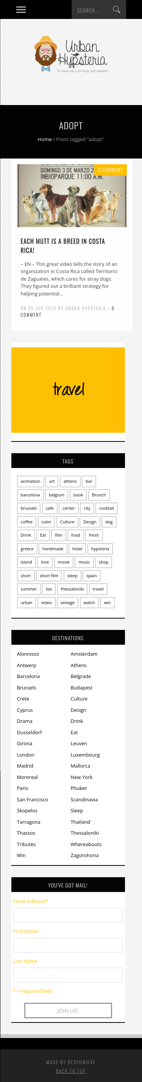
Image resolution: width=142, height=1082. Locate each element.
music (84, 562)
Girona (25, 743)
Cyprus (25, 710)
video (46, 602)
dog (108, 522)
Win (21, 855)
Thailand (81, 821)
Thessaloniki (85, 832)
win (107, 602)
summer (29, 589)
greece (27, 548)
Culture (67, 522)
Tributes (26, 844)
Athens (79, 665)
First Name (25, 931)
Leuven (79, 743)
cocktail (106, 508)
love (45, 562)
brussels (29, 508)
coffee (27, 522)
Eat (43, 535)
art (52, 481)
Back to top (71, 1071)
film (58, 535)
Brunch (99, 495)
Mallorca (81, 765)
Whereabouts (86, 844)
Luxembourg (85, 754)
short (26, 575)
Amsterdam (84, 653)
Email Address (30, 901)
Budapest (82, 687)
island (26, 562)
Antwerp (26, 665)
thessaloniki (72, 589)
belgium (56, 495)
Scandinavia (84, 799)
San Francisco (32, 799)
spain (91, 575)
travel (98, 589)
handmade (53, 548)
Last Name (25, 961)
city (87, 508)
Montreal (27, 777)
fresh (94, 535)
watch (89, 602)
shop (103, 562)
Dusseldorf (29, 732)
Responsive (82, 1062)
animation (31, 481)
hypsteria (100, 548)
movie (64, 562)
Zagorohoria (85, 855)
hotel (77, 548)
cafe (50, 508)
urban (27, 602)
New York (82, 777)
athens (70, 481)
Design (90, 522)
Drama (25, 721)
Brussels (26, 687)
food (75, 535)
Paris (22, 788)
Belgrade (81, 676)
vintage (68, 602)
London (25, 754)
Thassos (26, 832)
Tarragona (29, 821)
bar (89, 481)
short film (49, 575)
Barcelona (28, 676)
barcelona (30, 495)
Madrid (25, 765)
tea (49, 589)
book (78, 495)
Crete (23, 698)
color (46, 522)
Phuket (79, 788)
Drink (26, 535)
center (68, 508)
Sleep (77, 810)
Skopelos (27, 810)
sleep (72, 575)
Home (45, 139)
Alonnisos (28, 653)
